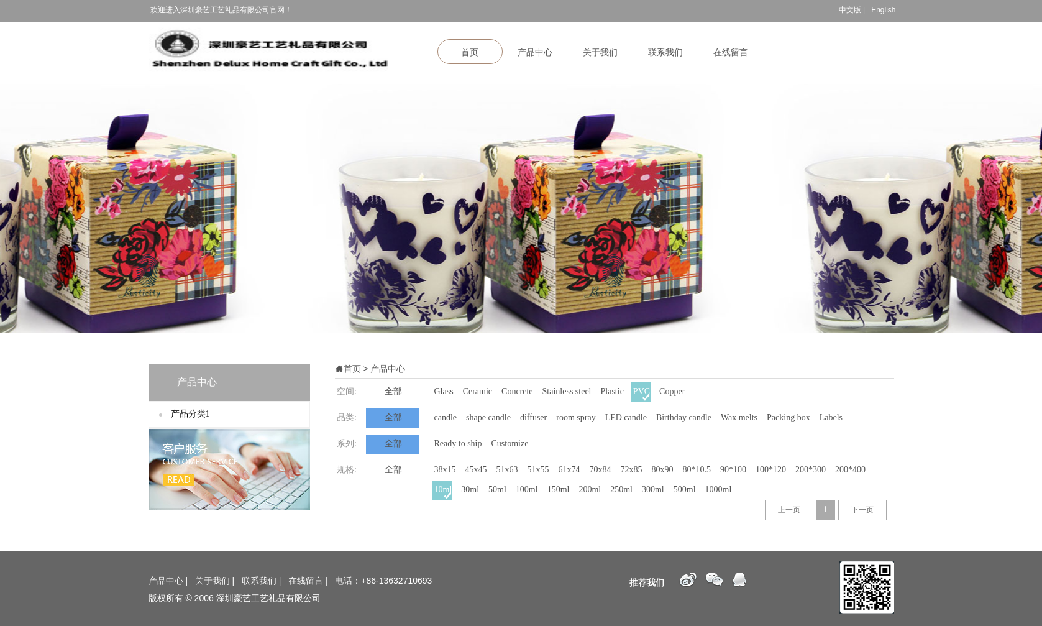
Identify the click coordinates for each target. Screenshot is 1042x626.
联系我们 (665, 52)
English (883, 10)
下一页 (862, 509)
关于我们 (600, 52)
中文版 (850, 10)
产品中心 (535, 52)
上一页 (789, 509)
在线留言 (730, 52)
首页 (469, 52)
